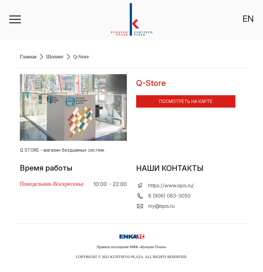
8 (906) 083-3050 (169, 196)
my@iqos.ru (161, 206)
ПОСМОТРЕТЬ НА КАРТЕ (185, 101)
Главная (28, 56)
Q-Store (81, 56)
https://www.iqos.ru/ (171, 185)
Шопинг (55, 56)
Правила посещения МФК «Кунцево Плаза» (132, 247)
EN (248, 18)
